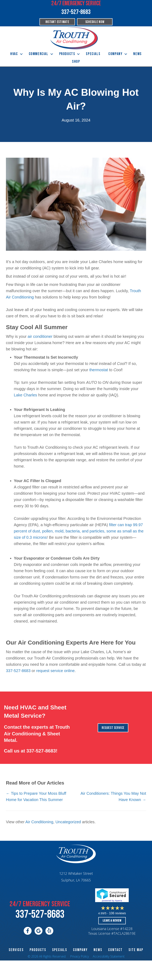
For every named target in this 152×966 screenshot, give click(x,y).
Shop (76, 61)
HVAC (14, 54)
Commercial (38, 54)
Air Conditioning (39, 822)
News (137, 54)
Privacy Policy (79, 956)
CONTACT (115, 950)
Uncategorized (68, 822)
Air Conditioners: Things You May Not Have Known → (113, 796)
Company (115, 54)
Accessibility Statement (109, 956)
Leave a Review (112, 921)
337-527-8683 (18, 671)
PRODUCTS (38, 950)
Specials (93, 54)
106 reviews (117, 913)
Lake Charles (25, 395)
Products (67, 54)
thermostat (98, 370)
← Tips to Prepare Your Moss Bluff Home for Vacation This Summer (36, 796)
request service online (55, 671)
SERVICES (16, 950)
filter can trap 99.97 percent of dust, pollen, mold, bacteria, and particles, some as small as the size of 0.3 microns (79, 531)
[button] (21, 54)
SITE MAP (136, 950)
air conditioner (40, 336)
